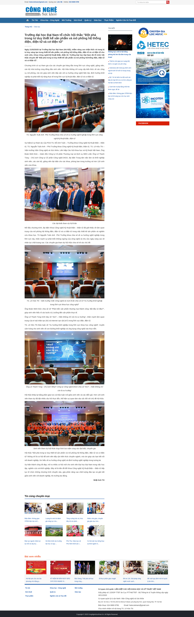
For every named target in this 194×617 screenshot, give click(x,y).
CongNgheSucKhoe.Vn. (96, 614)
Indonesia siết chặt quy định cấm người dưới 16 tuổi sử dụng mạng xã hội (119, 70)
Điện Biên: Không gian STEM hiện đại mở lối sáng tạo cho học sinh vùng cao (120, 96)
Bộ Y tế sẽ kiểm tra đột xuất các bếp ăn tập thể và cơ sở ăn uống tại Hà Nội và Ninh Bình (120, 80)
